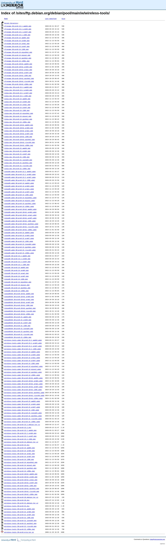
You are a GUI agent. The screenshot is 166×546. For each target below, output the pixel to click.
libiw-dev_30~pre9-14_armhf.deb (17, 107)
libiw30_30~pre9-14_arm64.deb (16, 270)
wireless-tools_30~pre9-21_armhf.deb (19, 515)
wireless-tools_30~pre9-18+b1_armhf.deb (20, 483)
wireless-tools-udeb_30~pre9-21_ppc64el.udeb (23, 416)
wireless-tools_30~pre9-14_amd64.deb (19, 448)
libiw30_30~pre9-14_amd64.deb (16, 267)
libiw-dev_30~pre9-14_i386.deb (16, 110)
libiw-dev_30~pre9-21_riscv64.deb (18, 166)
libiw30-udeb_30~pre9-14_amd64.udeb (19, 183)
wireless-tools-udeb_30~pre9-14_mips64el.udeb (23, 366)
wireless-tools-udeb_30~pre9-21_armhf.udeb (22, 407)
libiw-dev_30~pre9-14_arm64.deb (17, 102)
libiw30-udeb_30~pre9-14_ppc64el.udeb (20, 203)
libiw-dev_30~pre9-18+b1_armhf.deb (18, 134)
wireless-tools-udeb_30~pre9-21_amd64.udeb (22, 401)
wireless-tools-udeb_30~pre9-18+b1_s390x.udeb (23, 398)
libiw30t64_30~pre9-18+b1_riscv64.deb (20, 311)
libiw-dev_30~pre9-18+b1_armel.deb (18, 131)
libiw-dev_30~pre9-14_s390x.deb (17, 122)
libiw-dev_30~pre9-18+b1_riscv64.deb (19, 142)
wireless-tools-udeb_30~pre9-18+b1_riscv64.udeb (24, 395)
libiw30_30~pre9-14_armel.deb (16, 273)
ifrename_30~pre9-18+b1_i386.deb (17, 76)
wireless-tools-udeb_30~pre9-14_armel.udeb (22, 358)
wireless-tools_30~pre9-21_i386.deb (19, 518)
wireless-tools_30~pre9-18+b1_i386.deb (20, 486)
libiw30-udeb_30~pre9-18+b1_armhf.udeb (20, 218)
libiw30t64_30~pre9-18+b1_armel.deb (19, 299)
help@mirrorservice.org (157, 539)
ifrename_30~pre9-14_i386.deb (16, 49)
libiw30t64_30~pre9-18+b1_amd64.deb (19, 294)
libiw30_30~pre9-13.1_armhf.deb (17, 262)
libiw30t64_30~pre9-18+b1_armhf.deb (19, 302)
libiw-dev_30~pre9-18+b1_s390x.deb (18, 145)
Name (6, 19)
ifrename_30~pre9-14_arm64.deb (16, 41)
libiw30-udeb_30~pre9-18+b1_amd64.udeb (20, 209)
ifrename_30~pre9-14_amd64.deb (16, 38)
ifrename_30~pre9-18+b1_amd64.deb (18, 64)
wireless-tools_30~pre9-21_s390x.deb (19, 529)
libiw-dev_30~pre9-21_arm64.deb (17, 151)
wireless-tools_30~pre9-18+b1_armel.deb (20, 480)
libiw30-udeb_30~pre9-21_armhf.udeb (19, 238)
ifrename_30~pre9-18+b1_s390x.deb (18, 84)
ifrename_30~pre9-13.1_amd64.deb (17, 26)
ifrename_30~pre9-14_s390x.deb (16, 61)
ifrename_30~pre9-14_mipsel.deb (17, 55)
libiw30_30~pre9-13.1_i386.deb (16, 265)
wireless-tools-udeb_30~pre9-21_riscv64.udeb (23, 419)
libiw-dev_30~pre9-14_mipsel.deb (17, 116)
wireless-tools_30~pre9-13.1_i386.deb (20, 439)
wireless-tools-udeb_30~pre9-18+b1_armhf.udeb (23, 387)
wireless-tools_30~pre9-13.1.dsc (17, 427)
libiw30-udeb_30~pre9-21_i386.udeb (18, 241)
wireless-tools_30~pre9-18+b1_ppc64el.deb (21, 488)
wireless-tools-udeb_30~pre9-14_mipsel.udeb (22, 369)
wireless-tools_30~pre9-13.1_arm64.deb (20, 433)
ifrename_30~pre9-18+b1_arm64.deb (18, 67)
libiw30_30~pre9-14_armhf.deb (16, 276)
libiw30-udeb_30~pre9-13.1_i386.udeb (19, 180)
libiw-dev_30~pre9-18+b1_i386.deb (18, 137)
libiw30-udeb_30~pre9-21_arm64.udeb (19, 235)
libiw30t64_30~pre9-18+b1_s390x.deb (19, 314)
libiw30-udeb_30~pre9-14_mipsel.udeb (19, 201)
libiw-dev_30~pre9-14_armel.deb (17, 105)
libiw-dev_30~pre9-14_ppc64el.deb (18, 119)
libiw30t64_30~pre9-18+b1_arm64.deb (19, 297)
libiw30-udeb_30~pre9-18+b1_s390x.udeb (20, 230)
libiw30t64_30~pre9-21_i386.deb (17, 326)
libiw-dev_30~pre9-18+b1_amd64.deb (18, 125)
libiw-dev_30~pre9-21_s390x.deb (17, 169)
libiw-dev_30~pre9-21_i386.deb (16, 157)
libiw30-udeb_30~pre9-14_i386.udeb (18, 195)
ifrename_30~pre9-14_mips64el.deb (18, 52)
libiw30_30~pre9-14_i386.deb (16, 279)
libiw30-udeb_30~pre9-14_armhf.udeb (19, 192)
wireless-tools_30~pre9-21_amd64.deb (19, 509)
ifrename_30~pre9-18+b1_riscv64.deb (19, 81)
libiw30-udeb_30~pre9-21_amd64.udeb (19, 233)
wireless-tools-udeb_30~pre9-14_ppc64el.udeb (23, 372)
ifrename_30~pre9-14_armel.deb (16, 44)
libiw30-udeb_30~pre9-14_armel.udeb (19, 189)
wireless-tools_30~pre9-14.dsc (16, 445)
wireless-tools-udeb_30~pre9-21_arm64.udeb (22, 404)
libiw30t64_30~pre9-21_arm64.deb (17, 320)
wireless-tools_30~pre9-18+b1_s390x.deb (20, 494)
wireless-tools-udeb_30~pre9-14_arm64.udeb (22, 355)
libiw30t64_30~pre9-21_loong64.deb (18, 329)
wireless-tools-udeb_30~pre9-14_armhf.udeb (22, 361)
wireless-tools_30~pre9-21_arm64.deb (19, 512)
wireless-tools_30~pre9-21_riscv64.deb (20, 526)
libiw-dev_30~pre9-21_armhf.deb (17, 154)
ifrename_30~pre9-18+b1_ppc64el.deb (19, 78)
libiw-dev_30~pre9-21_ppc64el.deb (18, 163)
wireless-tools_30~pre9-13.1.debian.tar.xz (22, 425)
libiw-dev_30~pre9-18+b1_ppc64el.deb (19, 139)
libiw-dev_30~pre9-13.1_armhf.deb (18, 93)
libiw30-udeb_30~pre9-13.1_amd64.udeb (20, 171)
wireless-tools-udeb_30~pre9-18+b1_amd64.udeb (23, 378)
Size (63, 19)
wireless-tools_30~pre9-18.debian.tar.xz (21, 497)
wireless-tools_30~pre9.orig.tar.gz (19, 532)
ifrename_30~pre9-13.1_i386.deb (17, 35)
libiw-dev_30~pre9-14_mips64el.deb (18, 113)
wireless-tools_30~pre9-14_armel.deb (19, 454)
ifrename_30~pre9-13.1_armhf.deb (17, 32)
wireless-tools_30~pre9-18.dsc (16, 500)
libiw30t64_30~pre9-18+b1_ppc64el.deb (20, 308)
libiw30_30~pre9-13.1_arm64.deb (17, 259)
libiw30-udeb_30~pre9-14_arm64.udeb (19, 186)
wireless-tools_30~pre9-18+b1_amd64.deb (20, 474)
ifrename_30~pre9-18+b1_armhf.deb (18, 73)
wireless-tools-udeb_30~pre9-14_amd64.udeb (22, 352)
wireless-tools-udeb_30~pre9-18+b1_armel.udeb (23, 384)
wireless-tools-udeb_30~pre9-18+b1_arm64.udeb (23, 381)
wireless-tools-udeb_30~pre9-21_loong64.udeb (23, 413)
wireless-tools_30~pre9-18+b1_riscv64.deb (21, 491)
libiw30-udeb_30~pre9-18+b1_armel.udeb (20, 215)
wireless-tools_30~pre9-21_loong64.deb (20, 520)
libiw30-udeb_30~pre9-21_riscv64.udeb (20, 250)
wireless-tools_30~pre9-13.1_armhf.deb (20, 436)
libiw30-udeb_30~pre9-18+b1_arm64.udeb (20, 212)
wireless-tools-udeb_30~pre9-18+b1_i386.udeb (23, 390)
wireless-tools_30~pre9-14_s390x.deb (19, 471)
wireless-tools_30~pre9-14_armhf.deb (19, 457)
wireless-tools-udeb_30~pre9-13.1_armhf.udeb (23, 346)
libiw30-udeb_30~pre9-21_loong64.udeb (20, 244)
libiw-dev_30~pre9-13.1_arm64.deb (18, 90)
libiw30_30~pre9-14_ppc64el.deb (17, 288)
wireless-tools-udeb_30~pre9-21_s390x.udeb (22, 422)
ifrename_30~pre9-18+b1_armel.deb (18, 70)
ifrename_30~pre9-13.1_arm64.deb (17, 29)
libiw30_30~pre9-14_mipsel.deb (16, 285)
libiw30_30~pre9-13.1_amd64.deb (17, 256)
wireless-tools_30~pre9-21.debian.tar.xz (21, 503)
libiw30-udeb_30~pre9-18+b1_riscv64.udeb (21, 227)
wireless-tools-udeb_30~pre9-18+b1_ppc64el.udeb (24, 393)
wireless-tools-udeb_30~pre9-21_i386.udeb (21, 410)
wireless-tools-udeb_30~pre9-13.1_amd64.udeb (23, 340)
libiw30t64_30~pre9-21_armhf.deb (17, 323)
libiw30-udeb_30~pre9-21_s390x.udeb (19, 253)
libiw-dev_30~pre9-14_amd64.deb (17, 99)
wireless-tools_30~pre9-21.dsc (16, 506)
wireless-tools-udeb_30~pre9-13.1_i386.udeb (22, 349)
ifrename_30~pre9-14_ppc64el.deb (17, 58)
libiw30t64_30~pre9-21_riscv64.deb (18, 334)
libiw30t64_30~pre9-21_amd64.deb (17, 317)
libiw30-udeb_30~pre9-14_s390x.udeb (19, 206)
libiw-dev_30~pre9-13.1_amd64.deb (18, 87)
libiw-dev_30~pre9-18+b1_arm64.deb (18, 128)
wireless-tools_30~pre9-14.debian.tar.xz (21, 442)
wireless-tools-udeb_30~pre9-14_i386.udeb (21, 363)
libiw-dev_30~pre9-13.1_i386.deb (17, 96)
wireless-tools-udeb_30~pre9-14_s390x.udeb (22, 375)
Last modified (50, 19)
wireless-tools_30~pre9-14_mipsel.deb (20, 465)
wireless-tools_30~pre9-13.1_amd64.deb (20, 430)
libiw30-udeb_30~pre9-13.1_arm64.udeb (20, 174)
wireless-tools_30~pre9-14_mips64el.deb (20, 462)
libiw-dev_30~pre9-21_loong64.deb (18, 160)
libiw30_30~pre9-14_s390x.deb (16, 291)
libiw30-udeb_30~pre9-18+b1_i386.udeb (20, 221)
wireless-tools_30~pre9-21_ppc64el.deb (20, 523)
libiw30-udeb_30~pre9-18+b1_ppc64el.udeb (21, 224)
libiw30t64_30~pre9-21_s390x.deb (17, 337)
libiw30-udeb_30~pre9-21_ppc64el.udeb (20, 247)
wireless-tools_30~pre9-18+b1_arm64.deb (20, 477)
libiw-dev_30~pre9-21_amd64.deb (17, 148)
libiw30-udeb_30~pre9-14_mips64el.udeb (20, 198)
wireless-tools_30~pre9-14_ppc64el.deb (20, 468)
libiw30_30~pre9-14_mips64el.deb (17, 282)
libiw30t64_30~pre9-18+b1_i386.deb (18, 305)
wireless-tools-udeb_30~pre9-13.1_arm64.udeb (23, 343)
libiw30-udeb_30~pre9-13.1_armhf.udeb (20, 177)
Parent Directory (11, 23)
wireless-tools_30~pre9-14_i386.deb (19, 459)
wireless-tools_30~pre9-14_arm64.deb (19, 451)
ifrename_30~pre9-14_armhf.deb (16, 46)
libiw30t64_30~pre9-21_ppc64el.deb (18, 331)
